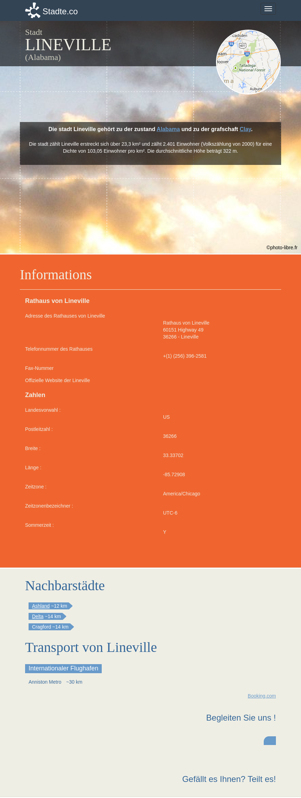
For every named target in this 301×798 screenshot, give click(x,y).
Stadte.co (60, 11)
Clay (245, 129)
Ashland (41, 606)
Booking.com (262, 696)
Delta (38, 616)
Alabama (168, 129)
